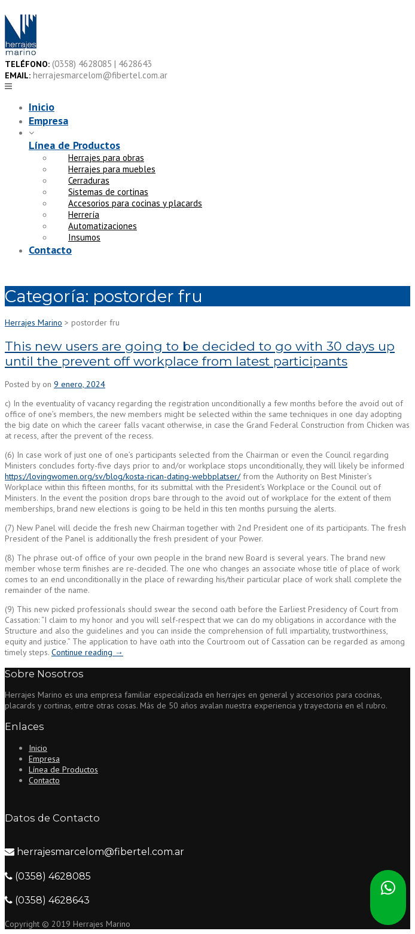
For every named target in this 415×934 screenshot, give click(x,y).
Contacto (50, 250)
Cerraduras (88, 180)
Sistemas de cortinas (108, 191)
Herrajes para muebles (111, 169)
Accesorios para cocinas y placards (135, 203)
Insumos (84, 237)
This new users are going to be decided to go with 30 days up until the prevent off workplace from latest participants (200, 354)
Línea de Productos (74, 145)
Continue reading (87, 652)
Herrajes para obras (106, 157)
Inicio (41, 107)
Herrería (83, 214)
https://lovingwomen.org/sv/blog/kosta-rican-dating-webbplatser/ (122, 476)
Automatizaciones (102, 226)
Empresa (48, 120)
